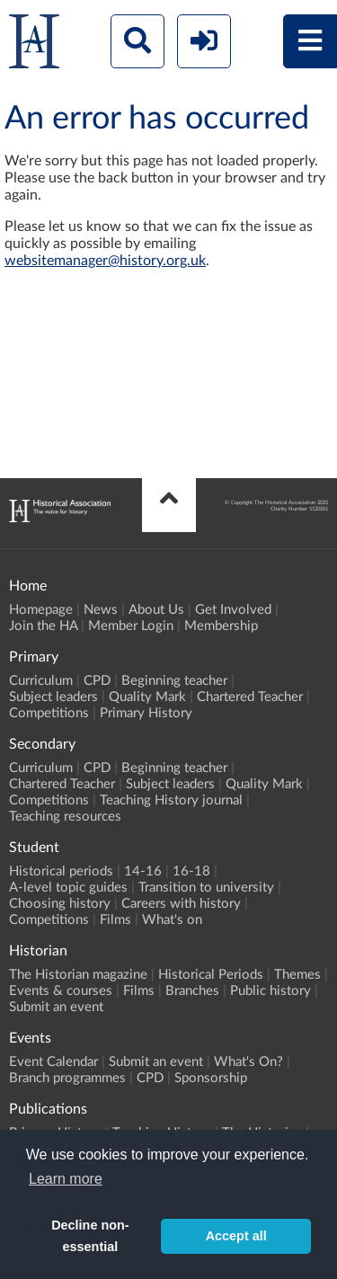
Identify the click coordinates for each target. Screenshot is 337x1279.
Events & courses (60, 991)
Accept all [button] (236, 1236)
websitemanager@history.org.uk (105, 260)
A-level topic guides (68, 887)
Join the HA (43, 626)
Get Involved (233, 610)
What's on (172, 920)
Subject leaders (53, 697)
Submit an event (56, 1007)
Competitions (49, 713)
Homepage (41, 610)
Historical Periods (210, 974)
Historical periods (61, 871)
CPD (97, 681)
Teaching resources (65, 816)
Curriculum (41, 681)
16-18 (191, 871)
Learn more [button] (65, 1178)
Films (115, 920)
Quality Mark (147, 697)
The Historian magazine (78, 974)
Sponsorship (210, 1078)
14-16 (143, 871)
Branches (192, 991)
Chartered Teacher (250, 697)
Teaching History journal (171, 800)
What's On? (248, 1062)
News (101, 610)
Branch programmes (67, 1078)
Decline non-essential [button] (90, 1236)
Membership (221, 626)
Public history (270, 991)
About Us (156, 610)
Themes (297, 974)
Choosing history (60, 903)
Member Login (130, 626)
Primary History (146, 713)
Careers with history (181, 903)
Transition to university (206, 887)
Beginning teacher (174, 681)
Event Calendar (53, 1062)
